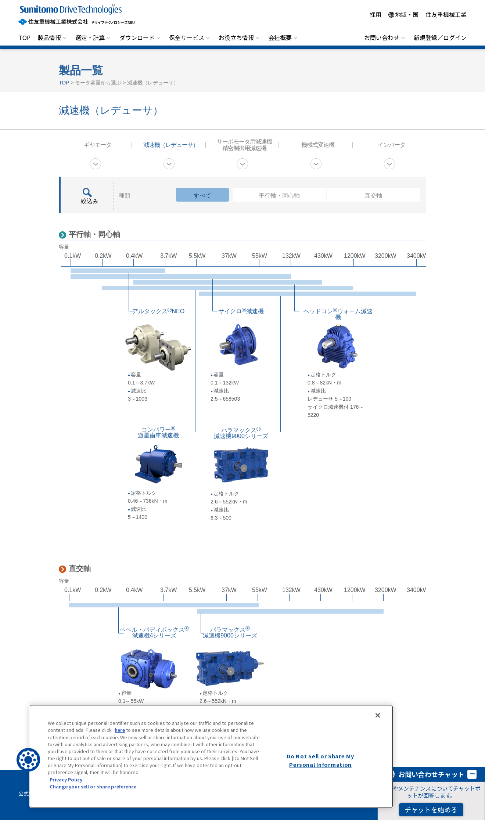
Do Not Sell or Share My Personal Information (320, 760)
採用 (375, 14)
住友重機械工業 (446, 14)
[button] (28, 760)
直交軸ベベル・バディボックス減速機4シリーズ (164, 605)
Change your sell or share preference (93, 786)
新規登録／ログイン (440, 37)
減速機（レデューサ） (170, 145)
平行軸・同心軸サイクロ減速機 (181, 276)
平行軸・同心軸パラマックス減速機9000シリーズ (307, 294)
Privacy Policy (66, 779)
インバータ (391, 145)
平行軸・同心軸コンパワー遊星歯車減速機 (227, 288)
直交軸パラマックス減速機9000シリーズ (290, 611)
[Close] (378, 715)
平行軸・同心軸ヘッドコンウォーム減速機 (227, 282)
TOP (24, 37)
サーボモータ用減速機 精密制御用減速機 (244, 144)
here (120, 729)
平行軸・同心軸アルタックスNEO (118, 270)
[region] (211, 756)
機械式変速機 (317, 145)
